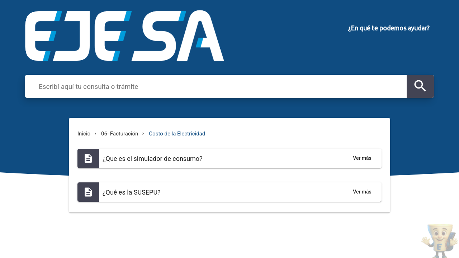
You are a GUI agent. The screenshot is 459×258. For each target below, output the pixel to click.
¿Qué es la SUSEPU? (132, 192)
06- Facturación (119, 133)
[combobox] (221, 86)
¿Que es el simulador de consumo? (153, 158)
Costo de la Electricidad (177, 133)
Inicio (83, 133)
